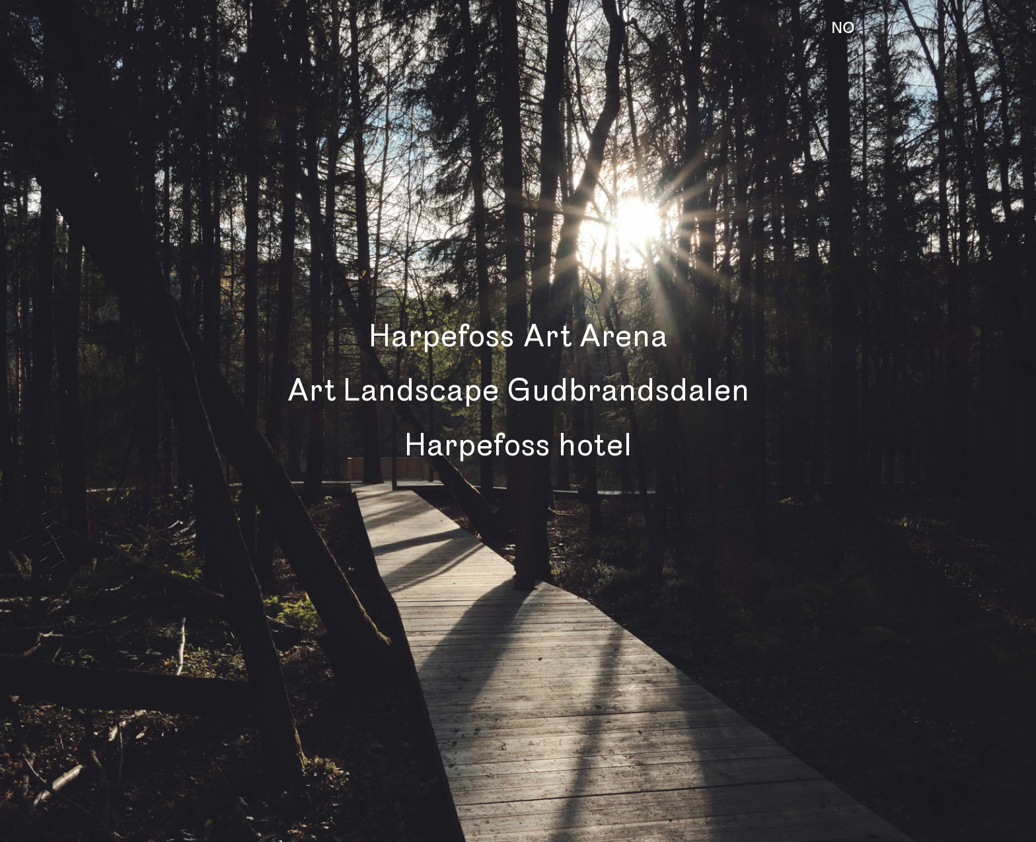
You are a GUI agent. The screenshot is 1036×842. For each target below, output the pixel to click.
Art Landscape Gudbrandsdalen (518, 390)
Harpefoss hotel (518, 445)
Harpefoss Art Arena (518, 336)
